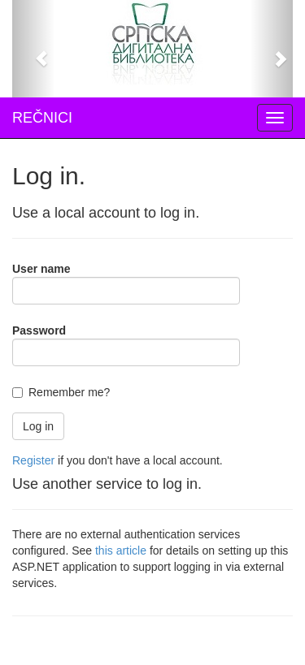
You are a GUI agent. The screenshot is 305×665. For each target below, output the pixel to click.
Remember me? (69, 392)
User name (41, 268)
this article (120, 550)
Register (33, 460)
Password (39, 330)
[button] (33, 48)
